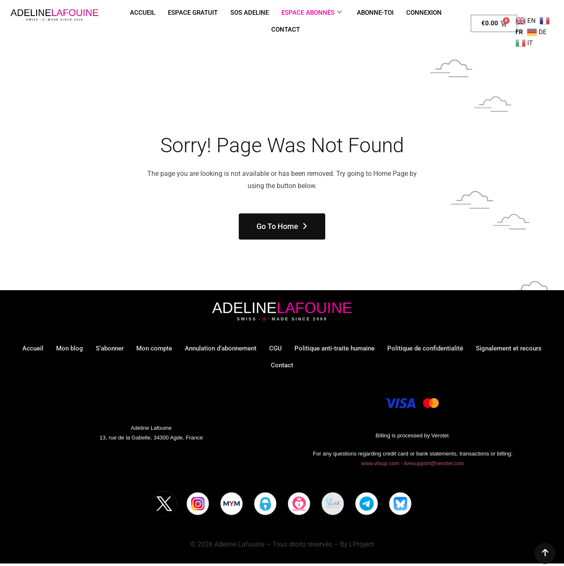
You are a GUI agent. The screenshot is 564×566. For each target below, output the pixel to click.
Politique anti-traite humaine (334, 348)
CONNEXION (424, 12)
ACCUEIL (142, 12)
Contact (282, 365)
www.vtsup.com (380, 463)
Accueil (32, 348)
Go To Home (282, 226)
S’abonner (110, 348)
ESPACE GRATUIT (193, 12)
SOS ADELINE (249, 12)
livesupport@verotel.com (434, 463)
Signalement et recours (509, 348)
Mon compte (154, 348)
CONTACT (285, 29)
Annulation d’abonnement (220, 348)
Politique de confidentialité (425, 348)
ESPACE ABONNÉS (311, 12)
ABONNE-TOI (375, 12)
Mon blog (69, 348)
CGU (275, 348)
